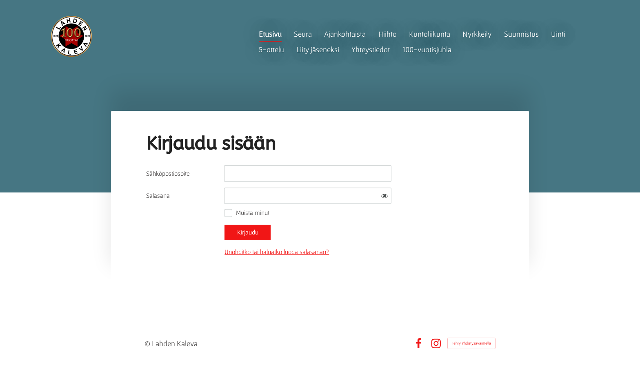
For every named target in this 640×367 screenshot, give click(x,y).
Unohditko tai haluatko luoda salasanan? (276, 251)
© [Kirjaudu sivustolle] (148, 343)
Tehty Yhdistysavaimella (471, 343)
